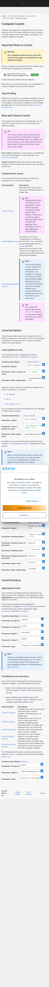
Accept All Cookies (24, 508)
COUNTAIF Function (9, 730)
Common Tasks (31, 16)
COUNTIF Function (8, 713)
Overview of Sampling (10, 157)
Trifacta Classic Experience (16, 16)
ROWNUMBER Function (10, 241)
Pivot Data (14, 667)
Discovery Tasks (9, 18)
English (43, 793)
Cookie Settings (31, 501)
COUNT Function (8, 211)
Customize (24, 515)
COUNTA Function (8, 722)
